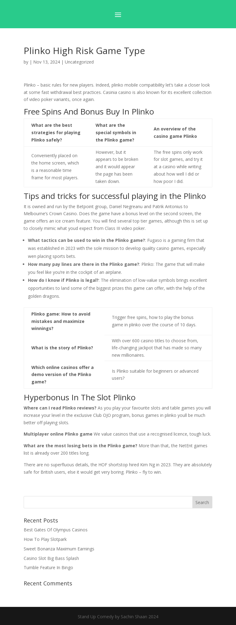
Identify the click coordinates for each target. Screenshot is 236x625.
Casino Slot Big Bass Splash (51, 558)
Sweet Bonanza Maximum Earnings (59, 549)
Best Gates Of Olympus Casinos (56, 530)
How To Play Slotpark (45, 539)
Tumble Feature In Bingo (48, 567)
